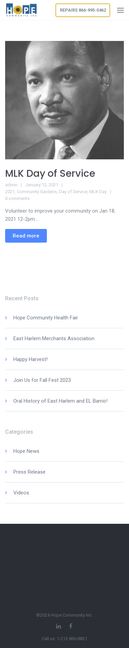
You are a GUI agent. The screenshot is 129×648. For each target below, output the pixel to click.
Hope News (26, 451)
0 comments (17, 198)
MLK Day (98, 191)
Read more (26, 236)
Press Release (29, 472)
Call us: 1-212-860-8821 (64, 638)
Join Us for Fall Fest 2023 (42, 380)
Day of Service (73, 191)
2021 (10, 191)
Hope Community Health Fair (45, 318)
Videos (21, 493)
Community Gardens (37, 191)
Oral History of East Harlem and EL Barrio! (60, 401)
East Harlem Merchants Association (53, 338)
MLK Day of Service (50, 173)
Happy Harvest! (30, 359)
